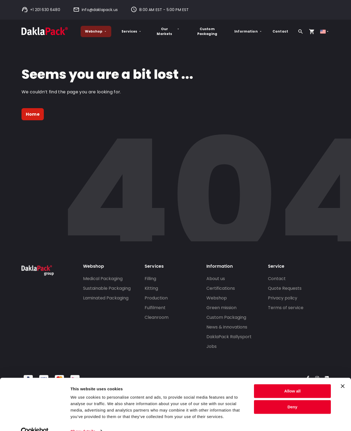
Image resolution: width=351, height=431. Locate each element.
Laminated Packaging (105, 298)
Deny (293, 395)
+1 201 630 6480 (41, 9)
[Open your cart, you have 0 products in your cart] (312, 31)
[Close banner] (343, 375)
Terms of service (285, 308)
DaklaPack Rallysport (229, 337)
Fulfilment (155, 308)
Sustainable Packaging (107, 288)
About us (215, 278)
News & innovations (226, 327)
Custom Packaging (207, 31)
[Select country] (324, 32)
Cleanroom (157, 317)
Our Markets (168, 31)
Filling (150, 278)
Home (33, 114)
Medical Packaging (103, 278)
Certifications (220, 288)
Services (131, 31)
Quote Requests (285, 288)
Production (156, 298)
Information (248, 31)
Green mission (221, 308)
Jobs (211, 346)
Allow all (292, 380)
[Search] (300, 31)
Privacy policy (282, 298)
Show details (82, 420)
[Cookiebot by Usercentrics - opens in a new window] (34, 420)
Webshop (96, 31)
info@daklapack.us (95, 9)
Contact (280, 31)
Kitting (151, 288)
